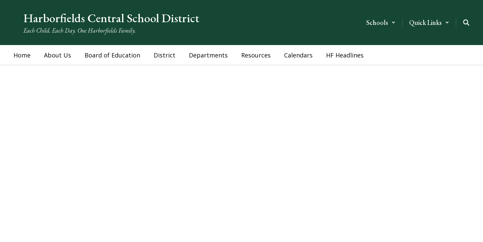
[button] (380, 22)
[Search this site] (466, 22)
